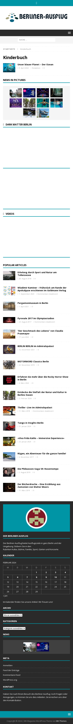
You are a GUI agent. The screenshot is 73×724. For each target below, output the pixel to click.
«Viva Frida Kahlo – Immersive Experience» (41, 438)
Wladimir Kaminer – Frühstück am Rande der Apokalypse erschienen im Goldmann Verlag (42, 289)
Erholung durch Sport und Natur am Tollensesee (37, 274)
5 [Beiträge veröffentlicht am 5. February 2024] (7, 577)
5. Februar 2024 (25, 398)
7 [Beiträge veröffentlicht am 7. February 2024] (26, 577)
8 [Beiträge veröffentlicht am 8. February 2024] (36, 577)
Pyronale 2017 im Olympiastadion (36, 318)
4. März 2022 (24, 383)
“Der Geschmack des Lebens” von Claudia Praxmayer (40, 332)
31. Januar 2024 (25, 426)
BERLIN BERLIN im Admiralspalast (36, 346)
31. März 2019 (24, 490)
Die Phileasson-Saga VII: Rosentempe (38, 468)
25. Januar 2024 (25, 442)
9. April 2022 (24, 68)
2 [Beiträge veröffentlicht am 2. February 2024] (46, 572)
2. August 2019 (24, 472)
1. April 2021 (24, 306)
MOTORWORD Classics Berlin (33, 361)
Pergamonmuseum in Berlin (33, 303)
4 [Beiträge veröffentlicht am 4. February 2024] (65, 572)
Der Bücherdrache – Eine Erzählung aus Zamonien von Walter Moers (39, 485)
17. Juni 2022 (24, 337)
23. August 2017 (25, 322)
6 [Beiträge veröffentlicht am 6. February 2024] (17, 577)
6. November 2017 (26, 457)
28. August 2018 (25, 278)
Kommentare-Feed (11, 675)
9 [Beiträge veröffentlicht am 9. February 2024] (46, 577)
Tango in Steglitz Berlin (31, 422)
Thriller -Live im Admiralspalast (35, 407)
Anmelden (8, 665)
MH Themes (61, 721)
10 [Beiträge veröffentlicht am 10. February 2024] (56, 577)
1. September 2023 (26, 294)
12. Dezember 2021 (27, 349)
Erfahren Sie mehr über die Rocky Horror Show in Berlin (43, 378)
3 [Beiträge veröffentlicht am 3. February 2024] (55, 572)
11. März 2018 (24, 411)
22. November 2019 (27, 365)
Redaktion (36, 68)
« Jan (5, 595)
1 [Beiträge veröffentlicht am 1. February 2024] (36, 572)
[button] (68, 32)
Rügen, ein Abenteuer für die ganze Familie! (42, 453)
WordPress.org (10, 679)
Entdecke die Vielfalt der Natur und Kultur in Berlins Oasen (42, 393)
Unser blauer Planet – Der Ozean (35, 64)
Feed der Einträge (11, 670)
